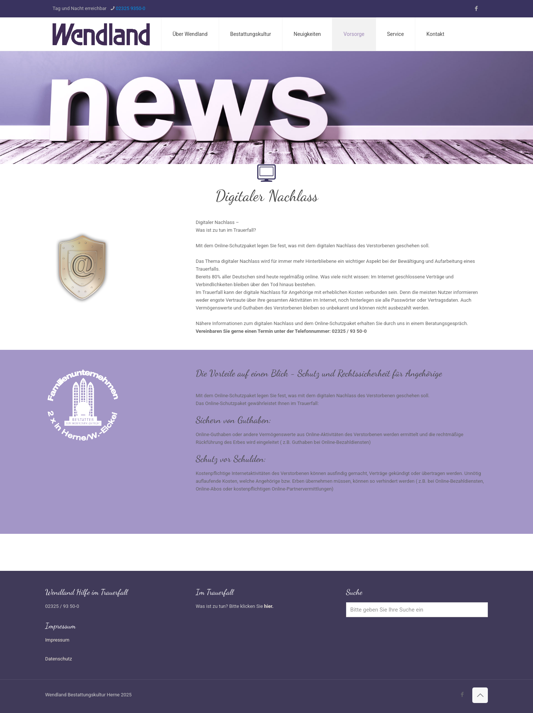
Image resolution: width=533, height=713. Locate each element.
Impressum (57, 640)
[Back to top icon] (480, 695)
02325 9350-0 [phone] (130, 8)
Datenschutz (58, 659)
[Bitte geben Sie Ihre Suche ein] (417, 609)
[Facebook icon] (476, 8)
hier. (269, 606)
